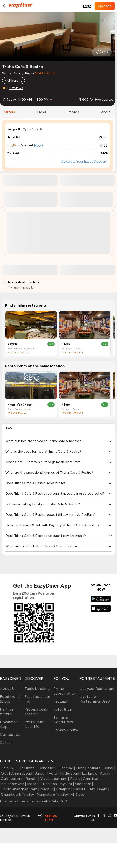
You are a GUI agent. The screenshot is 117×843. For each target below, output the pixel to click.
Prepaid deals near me (36, 711)
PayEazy (60, 701)
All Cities (77, 794)
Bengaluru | (48, 768)
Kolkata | (95, 768)
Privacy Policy (65, 730)
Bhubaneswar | (13, 784)
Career (6, 742)
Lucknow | (90, 773)
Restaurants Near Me (35, 724)
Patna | (75, 778)
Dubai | (109, 768)
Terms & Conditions (63, 719)
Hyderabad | (70, 773)
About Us (8, 688)
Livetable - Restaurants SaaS (95, 699)
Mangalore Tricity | (53, 794)
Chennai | (66, 768)
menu (41, 112)
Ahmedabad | (22, 773)
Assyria (13, 344)
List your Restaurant (97, 688)
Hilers (65, 344)
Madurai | (80, 789)
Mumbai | (29, 768)
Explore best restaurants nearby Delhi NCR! (34, 801)
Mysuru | (66, 784)
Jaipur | (41, 773)
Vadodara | (83, 784)
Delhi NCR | (10, 768)
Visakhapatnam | (54, 778)
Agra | (53, 773)
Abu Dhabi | (99, 789)
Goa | (5, 773)
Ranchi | (32, 778)
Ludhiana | (50, 784)
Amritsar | (91, 778)
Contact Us (10, 734)
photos (73, 112)
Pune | (81, 768)
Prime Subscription (64, 691)
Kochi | (105, 773)
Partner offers (6, 711)
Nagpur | (47, 789)
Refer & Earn (64, 709)
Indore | (33, 784)
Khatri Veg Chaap (20, 404)
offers (9, 112)
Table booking (37, 688)
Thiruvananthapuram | (19, 789)
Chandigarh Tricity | (18, 794)
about (106, 112)
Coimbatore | (12, 778)
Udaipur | (63, 789)
